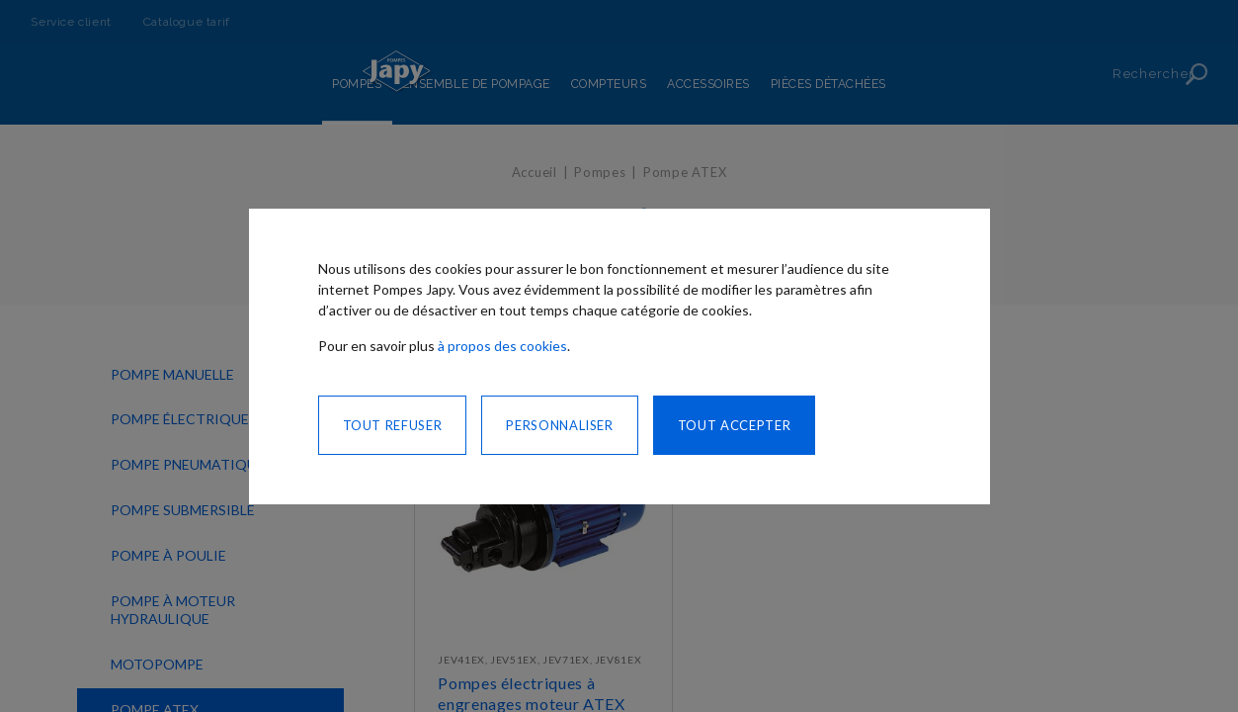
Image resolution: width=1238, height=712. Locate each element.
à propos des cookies (502, 345)
